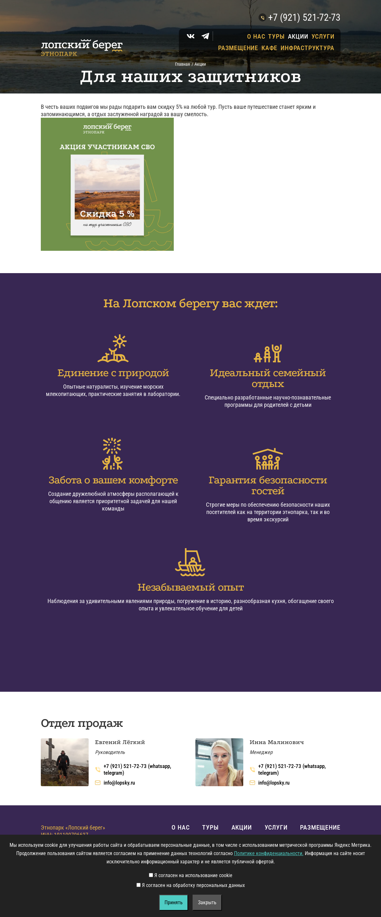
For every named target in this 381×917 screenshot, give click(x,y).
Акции (298, 36)
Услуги (322, 36)
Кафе (269, 48)
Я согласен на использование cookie (190, 875)
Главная (182, 64)
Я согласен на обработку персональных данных (190, 885)
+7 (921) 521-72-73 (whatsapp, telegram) (133, 769)
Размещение (238, 48)
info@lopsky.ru (115, 782)
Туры (276, 36)
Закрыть (207, 902)
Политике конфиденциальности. (269, 853)
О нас (256, 36)
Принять (174, 902)
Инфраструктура (307, 48)
